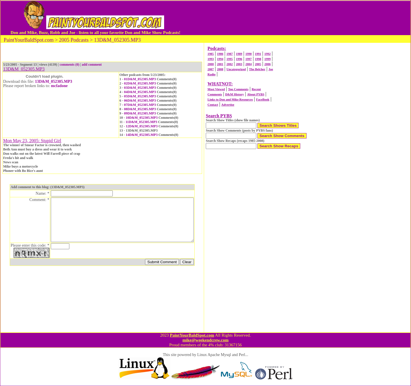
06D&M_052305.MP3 (140, 100)
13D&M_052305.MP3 (53, 81)
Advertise (227, 104)
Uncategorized (236, 69)
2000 (210, 64)
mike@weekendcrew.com (205, 340)
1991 (258, 53)
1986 (220, 53)
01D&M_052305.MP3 (140, 79)
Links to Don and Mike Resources (230, 99)
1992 (267, 53)
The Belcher (257, 69)
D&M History (234, 94)
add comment (92, 65)
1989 (239, 53)
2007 (210, 69)
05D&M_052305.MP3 (140, 96)
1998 (258, 59)
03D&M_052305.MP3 (140, 88)
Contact (212, 104)
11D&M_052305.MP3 (141, 122)
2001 (220, 64)
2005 (258, 64)
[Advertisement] (291, 18)
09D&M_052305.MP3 (140, 113)
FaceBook (262, 99)
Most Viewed (216, 89)
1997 (248, 59)
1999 (267, 59)
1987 (229, 53)
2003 (239, 64)
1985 (210, 53)
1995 (229, 59)
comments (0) (69, 65)
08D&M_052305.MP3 (140, 109)
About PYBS (255, 94)
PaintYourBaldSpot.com (192, 335)
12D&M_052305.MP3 (142, 126)
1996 (239, 59)
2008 (220, 69)
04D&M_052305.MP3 (140, 92)
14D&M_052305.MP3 (142, 135)
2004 (248, 64)
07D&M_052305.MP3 (140, 105)
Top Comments (238, 89)
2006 (267, 64)
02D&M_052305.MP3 (140, 83)
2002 (229, 64)
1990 (248, 53)
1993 (210, 59)
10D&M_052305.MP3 (142, 118)
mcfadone (59, 86)
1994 (220, 59)
